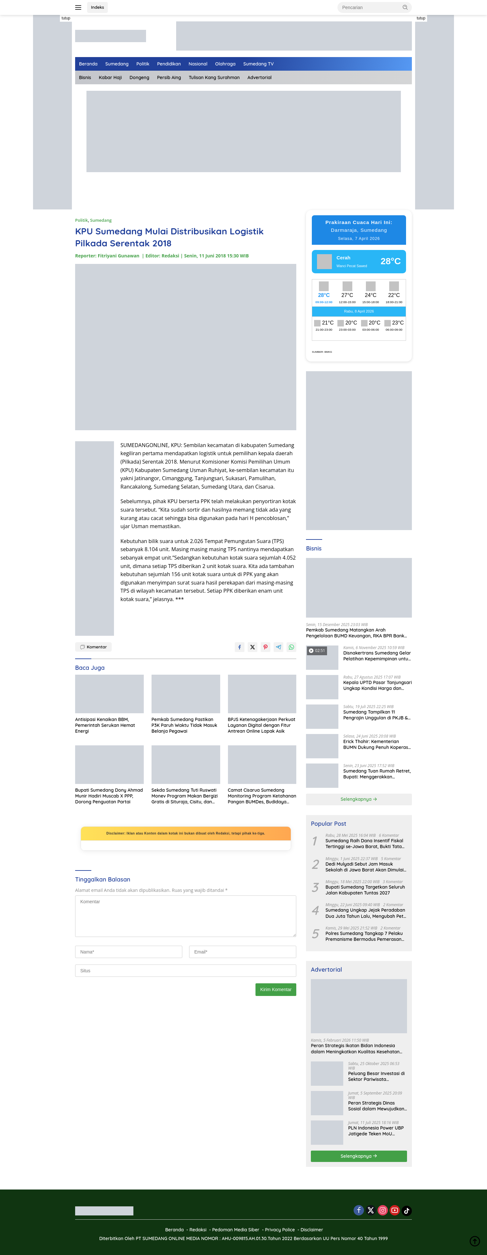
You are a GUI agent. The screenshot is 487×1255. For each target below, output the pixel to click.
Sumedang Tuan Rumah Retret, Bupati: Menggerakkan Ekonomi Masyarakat (377, 774)
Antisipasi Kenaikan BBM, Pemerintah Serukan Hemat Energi (105, 725)
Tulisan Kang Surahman (214, 77)
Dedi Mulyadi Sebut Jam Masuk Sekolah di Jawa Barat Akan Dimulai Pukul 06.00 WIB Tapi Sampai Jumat (364, 867)
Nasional (198, 64)
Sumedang (117, 64)
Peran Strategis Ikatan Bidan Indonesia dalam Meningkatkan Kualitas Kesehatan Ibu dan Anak (355, 1048)
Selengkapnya (359, 799)
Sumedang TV (259, 64)
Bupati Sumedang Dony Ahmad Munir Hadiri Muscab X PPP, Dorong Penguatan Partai (109, 796)
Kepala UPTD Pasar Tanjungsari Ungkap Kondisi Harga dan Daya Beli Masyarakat (377, 685)
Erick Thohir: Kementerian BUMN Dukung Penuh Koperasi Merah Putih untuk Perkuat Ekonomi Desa (376, 744)
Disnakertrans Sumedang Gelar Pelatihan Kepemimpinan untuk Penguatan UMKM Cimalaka (377, 656)
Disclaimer (311, 1230)
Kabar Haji (110, 77)
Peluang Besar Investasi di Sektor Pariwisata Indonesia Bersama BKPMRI (376, 1076)
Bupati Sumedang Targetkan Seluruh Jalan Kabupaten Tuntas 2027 (365, 890)
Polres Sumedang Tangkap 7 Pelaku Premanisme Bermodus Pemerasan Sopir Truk (364, 936)
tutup (66, 18)
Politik (142, 64)
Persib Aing (169, 77)
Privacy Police (280, 1230)
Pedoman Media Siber (235, 1230)
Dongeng (139, 77)
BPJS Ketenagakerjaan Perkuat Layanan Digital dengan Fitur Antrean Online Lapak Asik (262, 725)
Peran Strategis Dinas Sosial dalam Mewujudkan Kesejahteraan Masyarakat (377, 1106)
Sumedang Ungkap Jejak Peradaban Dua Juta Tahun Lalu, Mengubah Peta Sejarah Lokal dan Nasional (365, 913)
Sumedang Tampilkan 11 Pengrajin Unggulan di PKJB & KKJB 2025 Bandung (375, 715)
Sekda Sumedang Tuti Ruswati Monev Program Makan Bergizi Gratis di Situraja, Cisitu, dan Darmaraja (185, 796)
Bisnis (85, 77)
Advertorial (259, 77)
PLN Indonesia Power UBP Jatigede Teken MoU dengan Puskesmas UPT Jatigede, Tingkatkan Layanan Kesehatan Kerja (376, 1131)
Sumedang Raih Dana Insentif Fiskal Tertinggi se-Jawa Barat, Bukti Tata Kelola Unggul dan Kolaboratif (364, 843)
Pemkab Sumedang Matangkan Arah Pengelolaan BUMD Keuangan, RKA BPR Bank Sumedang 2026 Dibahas (355, 633)
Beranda (88, 64)
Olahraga (225, 64)
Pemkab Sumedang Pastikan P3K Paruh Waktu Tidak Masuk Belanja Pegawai (184, 725)
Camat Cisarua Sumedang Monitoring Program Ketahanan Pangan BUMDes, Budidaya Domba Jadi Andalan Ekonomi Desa (262, 796)
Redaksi (198, 1230)
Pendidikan (169, 64)
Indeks (97, 7)
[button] (405, 7)
